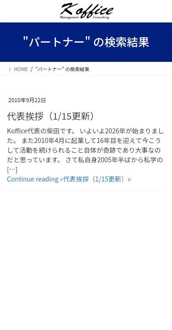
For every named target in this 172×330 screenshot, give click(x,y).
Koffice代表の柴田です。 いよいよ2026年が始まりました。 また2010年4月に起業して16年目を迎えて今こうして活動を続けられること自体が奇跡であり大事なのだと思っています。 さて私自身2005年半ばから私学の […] (85, 150)
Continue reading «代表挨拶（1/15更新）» (69, 178)
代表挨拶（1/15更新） (53, 115)
